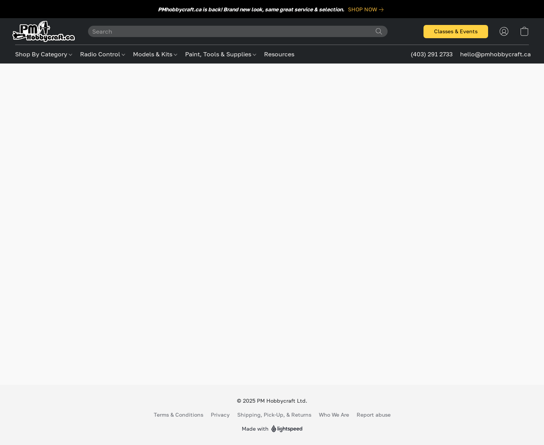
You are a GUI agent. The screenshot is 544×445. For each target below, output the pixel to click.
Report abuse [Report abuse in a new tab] (374, 414)
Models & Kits (155, 54)
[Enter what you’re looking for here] (238, 31)
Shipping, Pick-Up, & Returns (274, 414)
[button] (44, 31)
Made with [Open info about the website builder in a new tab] (272, 429)
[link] (367, 9)
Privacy (220, 414)
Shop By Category (43, 54)
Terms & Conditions (178, 414)
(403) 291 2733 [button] (432, 54)
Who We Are (334, 414)
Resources (279, 54)
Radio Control (102, 54)
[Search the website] (379, 31)
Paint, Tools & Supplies (220, 54)
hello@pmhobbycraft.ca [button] (495, 54)
